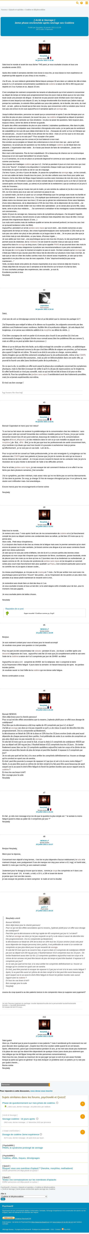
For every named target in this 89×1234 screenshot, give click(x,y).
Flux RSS (66, 1229)
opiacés (22, 440)
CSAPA (82, 355)
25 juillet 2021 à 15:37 (44, 844)
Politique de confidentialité (40, 1229)
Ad (22, 442)
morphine (48, 330)
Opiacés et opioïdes (16, 10)
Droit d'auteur (6, 1222)
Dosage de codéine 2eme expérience (20, 1134)
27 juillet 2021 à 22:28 (44, 1036)
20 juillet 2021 (36, 1107)
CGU (52, 1229)
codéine (53, 117)
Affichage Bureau (8, 1229)
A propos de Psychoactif (23, 1229)
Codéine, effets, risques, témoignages (21, 1158)
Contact (57, 1229)
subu (79, 860)
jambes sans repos (36, 228)
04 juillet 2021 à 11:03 (44, 526)
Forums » (5, 10)
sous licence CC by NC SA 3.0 (63, 1222)
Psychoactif (5, 1187)
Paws (52, 564)
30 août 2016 (31, 1138)
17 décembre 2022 (33, 1122)
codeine (52, 84)
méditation (33, 242)
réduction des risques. (31, 1212)
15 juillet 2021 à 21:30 (44, 710)
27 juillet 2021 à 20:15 (44, 911)
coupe (55, 871)
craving (17, 250)
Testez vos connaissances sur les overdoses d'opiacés (29, 1179)
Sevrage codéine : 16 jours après (19, 1119)
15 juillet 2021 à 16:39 (44, 633)
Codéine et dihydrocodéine (35, 10)
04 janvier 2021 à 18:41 (44, 422)
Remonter (6, 1085)
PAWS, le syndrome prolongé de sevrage (22, 1148)
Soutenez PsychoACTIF (16, 1218)
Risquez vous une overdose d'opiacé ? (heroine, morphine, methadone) (37, 1168)
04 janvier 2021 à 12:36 (44, 60)
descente (6, 654)
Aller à (24, 1196)
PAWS (56, 245)
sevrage (60, 109)
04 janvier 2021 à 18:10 (44, 309)
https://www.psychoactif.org (40, 1222)
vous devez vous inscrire (41, 1091)
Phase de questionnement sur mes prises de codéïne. (29, 1103)
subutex (38, 651)
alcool (13, 440)
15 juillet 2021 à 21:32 (44, 812)
